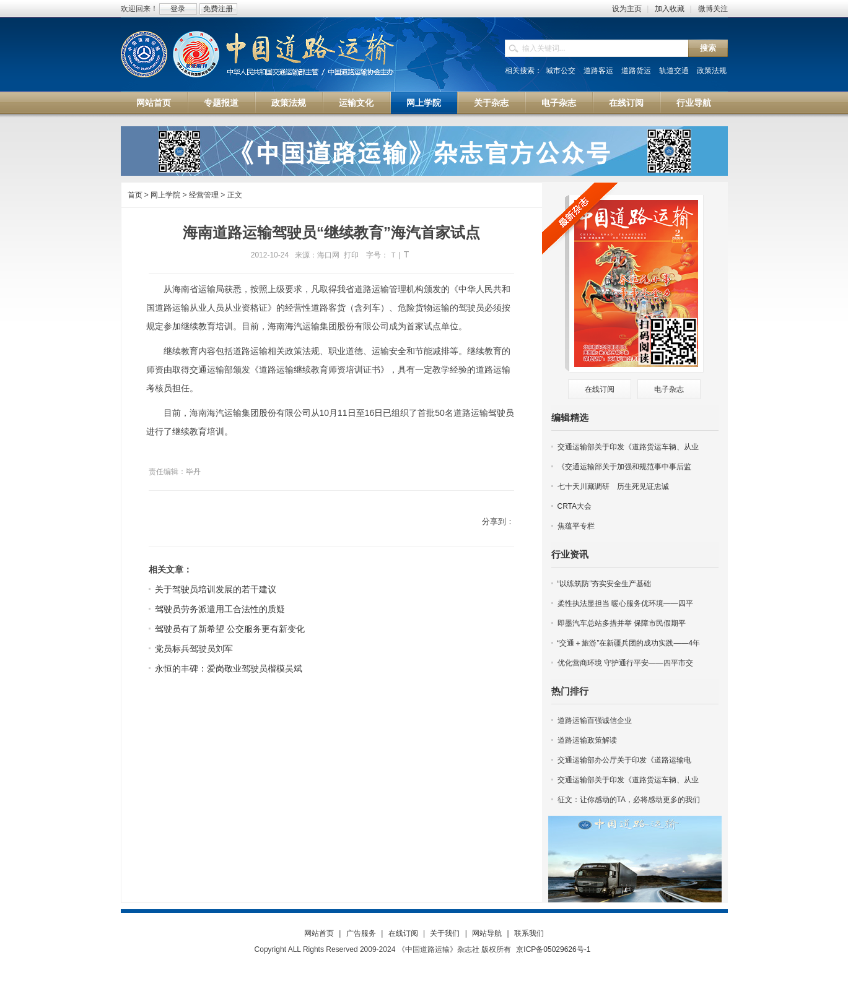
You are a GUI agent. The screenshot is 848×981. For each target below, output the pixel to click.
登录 (177, 8)
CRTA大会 (574, 506)
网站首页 (153, 103)
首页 (135, 195)
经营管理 (204, 195)
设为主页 (627, 8)
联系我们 (529, 933)
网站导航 (487, 933)
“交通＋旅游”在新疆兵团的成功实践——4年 (629, 643)
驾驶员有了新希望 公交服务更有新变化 (230, 629)
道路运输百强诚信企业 (594, 720)
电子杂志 (558, 103)
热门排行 (569, 691)
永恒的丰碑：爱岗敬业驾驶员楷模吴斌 (228, 668)
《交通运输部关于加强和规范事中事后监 (624, 466)
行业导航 (693, 103)
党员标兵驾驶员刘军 (194, 649)
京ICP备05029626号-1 (553, 949)
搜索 (708, 48)
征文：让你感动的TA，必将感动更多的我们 (628, 799)
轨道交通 (674, 70)
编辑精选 (569, 417)
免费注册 (218, 8)
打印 (351, 255)
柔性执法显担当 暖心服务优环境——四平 (625, 603)
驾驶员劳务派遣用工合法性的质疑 (220, 609)
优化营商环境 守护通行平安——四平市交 (625, 663)
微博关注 (713, 8)
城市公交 (560, 70)
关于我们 (445, 933)
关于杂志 (491, 103)
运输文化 (356, 103)
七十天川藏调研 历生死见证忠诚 (613, 486)
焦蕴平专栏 (576, 526)
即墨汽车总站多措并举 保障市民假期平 (621, 623)
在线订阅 (626, 103)
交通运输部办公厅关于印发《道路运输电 (624, 760)
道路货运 (636, 70)
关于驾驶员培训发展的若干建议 (215, 589)
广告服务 (361, 933)
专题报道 (221, 103)
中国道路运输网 (258, 55)
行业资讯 (569, 554)
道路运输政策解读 (587, 740)
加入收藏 (669, 8)
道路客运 (598, 70)
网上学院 (423, 103)
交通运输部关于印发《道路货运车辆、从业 (628, 447)
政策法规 (712, 70)
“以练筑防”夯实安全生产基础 (604, 583)
